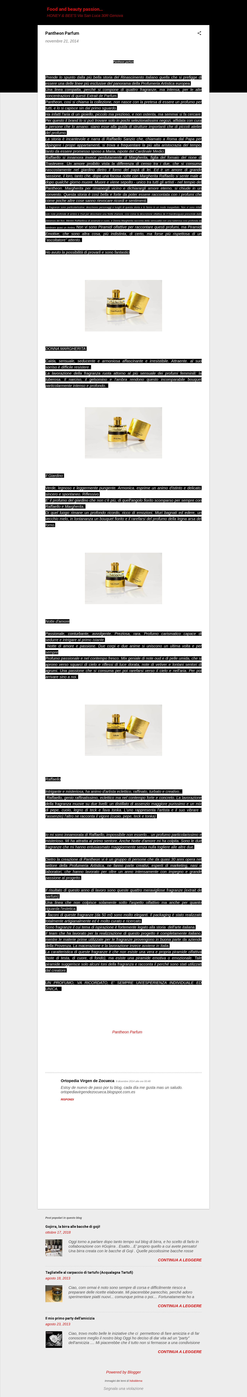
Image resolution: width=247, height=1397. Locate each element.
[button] (199, 33)
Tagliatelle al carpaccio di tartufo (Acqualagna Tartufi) (89, 1272)
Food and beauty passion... (75, 9)
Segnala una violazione (124, 1388)
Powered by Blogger (123, 1372)
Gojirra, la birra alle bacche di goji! (72, 1227)
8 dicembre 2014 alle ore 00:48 (133, 1081)
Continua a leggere (180, 1260)
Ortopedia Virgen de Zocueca (87, 1081)
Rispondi (67, 1099)
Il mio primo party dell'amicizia (70, 1318)
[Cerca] (207, 10)
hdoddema (135, 1380)
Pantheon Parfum (127, 1032)
